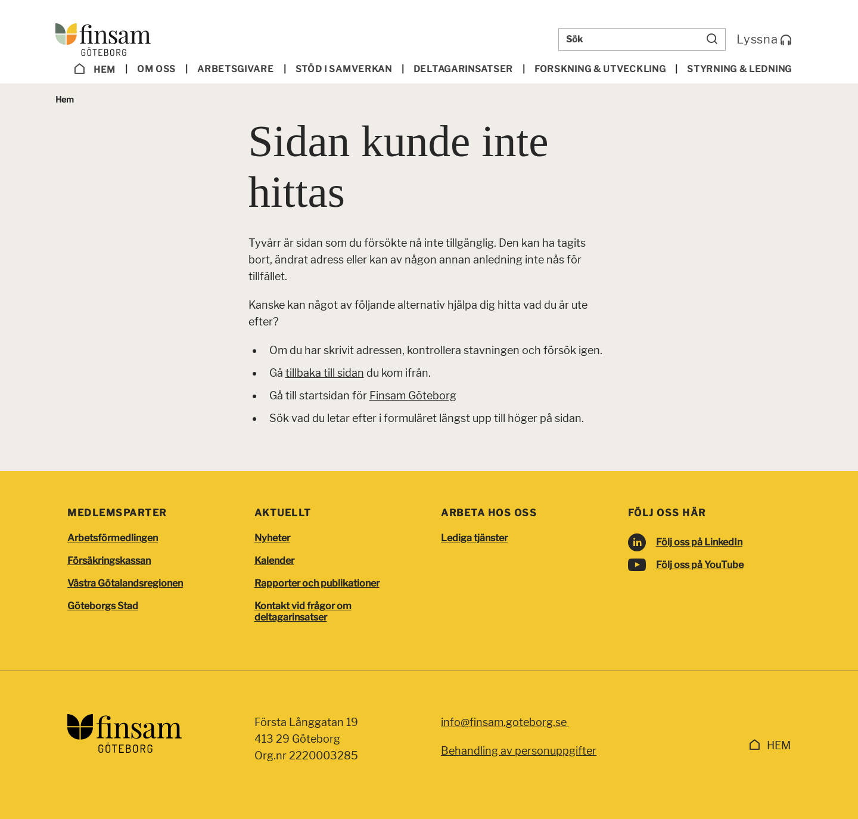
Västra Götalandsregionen (125, 583)
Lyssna (764, 39)
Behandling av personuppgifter (518, 750)
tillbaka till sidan (324, 373)
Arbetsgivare (235, 69)
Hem (95, 69)
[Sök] (712, 39)
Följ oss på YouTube (700, 564)
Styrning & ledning (739, 69)
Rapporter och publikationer (317, 583)
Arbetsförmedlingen (112, 538)
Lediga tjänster (474, 538)
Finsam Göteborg (412, 395)
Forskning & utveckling (600, 69)
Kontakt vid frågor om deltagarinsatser (303, 611)
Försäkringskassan (109, 560)
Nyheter (272, 538)
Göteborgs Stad (102, 606)
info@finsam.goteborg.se (505, 722)
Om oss (156, 69)
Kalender (274, 560)
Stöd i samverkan (344, 69)
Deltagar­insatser (463, 69)
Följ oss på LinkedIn (699, 542)
